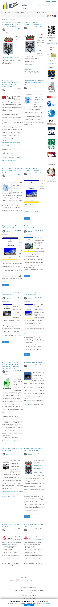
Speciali (36, 12)
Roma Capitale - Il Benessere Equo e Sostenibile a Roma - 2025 (34, 82)
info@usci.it (25, 595)
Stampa (16, 28)
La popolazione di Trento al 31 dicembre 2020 (33, 294)
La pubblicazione (27, 404)
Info (9, 12)
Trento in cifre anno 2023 (29, 206)
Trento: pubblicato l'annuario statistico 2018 (12, 449)
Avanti (28, 580)
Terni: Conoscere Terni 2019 (33, 362)
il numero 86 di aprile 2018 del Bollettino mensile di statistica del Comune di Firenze (12, 542)
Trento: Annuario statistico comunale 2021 (33, 227)
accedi (47, 1)
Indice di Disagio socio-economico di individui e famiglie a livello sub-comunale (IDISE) (10, 83)
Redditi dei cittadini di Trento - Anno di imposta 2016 (39, 468)
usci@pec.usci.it (34, 595)
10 (26, 580)
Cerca (43, 12)
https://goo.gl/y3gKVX (39, 539)
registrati (53, 1)
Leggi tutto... (27, 218)
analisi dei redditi (28, 495)
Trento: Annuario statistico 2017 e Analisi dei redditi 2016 (34, 449)
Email (20, 28)
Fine (31, 580)
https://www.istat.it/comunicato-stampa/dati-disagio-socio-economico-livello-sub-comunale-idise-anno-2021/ (12, 144)
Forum (27, 12)
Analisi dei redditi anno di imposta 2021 (32, 211)
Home (4, 12)
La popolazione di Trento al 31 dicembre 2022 (11, 227)
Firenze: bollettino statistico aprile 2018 (12, 525)
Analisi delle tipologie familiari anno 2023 (32, 209)
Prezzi (22, 12)
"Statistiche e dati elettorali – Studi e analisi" (11, 440)
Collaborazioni (16, 12)
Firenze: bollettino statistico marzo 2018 (33, 525)
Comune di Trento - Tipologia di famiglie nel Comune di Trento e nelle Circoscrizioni (12, 24)
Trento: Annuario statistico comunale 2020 (11, 294)
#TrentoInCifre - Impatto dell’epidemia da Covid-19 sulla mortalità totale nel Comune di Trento (11, 365)
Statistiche (8, 29)
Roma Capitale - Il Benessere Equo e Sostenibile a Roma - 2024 (12, 170)
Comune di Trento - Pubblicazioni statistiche (32, 23)
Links (32, 12)
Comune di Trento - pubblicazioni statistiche (32, 169)
